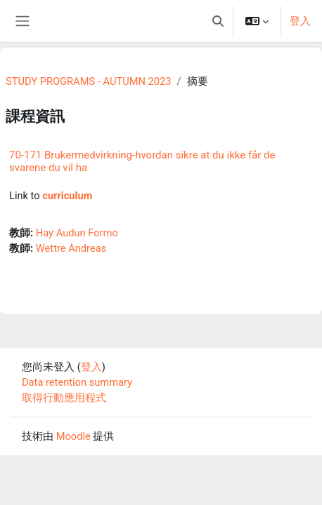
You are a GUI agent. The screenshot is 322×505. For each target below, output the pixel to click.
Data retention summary (77, 382)
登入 (300, 21)
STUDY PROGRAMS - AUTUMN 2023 (88, 81)
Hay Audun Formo (77, 233)
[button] (218, 21)
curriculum (67, 195)
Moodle (73, 436)
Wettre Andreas (71, 248)
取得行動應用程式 (64, 397)
